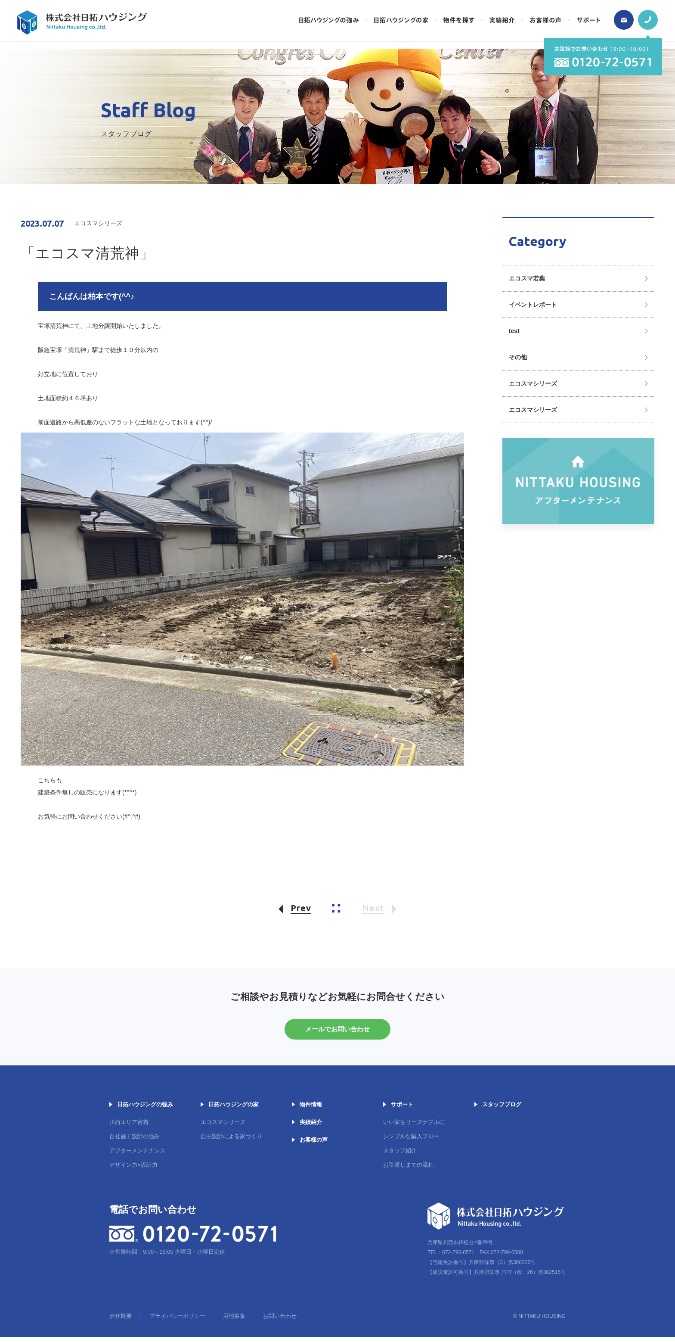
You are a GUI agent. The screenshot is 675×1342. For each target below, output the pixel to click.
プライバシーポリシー (177, 1321)
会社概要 (120, 1321)
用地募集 (234, 1321)
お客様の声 (314, 1145)
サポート (402, 1109)
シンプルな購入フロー (411, 1141)
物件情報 (311, 1109)
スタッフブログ (501, 1109)
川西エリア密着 (129, 1127)
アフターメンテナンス (137, 1155)
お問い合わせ (280, 1321)
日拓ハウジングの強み (145, 1109)
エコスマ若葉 (527, 278)
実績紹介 (311, 1127)
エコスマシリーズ (533, 383)
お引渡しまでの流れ (408, 1170)
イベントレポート (533, 304)
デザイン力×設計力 (133, 1170)
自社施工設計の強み (134, 1141)
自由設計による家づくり (231, 1141)
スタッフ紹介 (400, 1155)
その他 (518, 357)
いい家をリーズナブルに (414, 1127)
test (514, 330)
